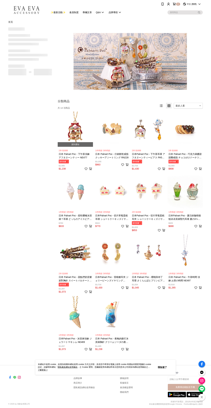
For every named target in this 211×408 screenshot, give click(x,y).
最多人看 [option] (180, 105)
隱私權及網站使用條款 (84, 387)
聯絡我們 (124, 392)
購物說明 (124, 378)
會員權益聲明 (126, 387)
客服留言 (124, 383)
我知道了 (162, 367)
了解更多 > (42, 370)
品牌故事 (78, 378)
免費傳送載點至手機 (185, 387)
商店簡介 (78, 383)
